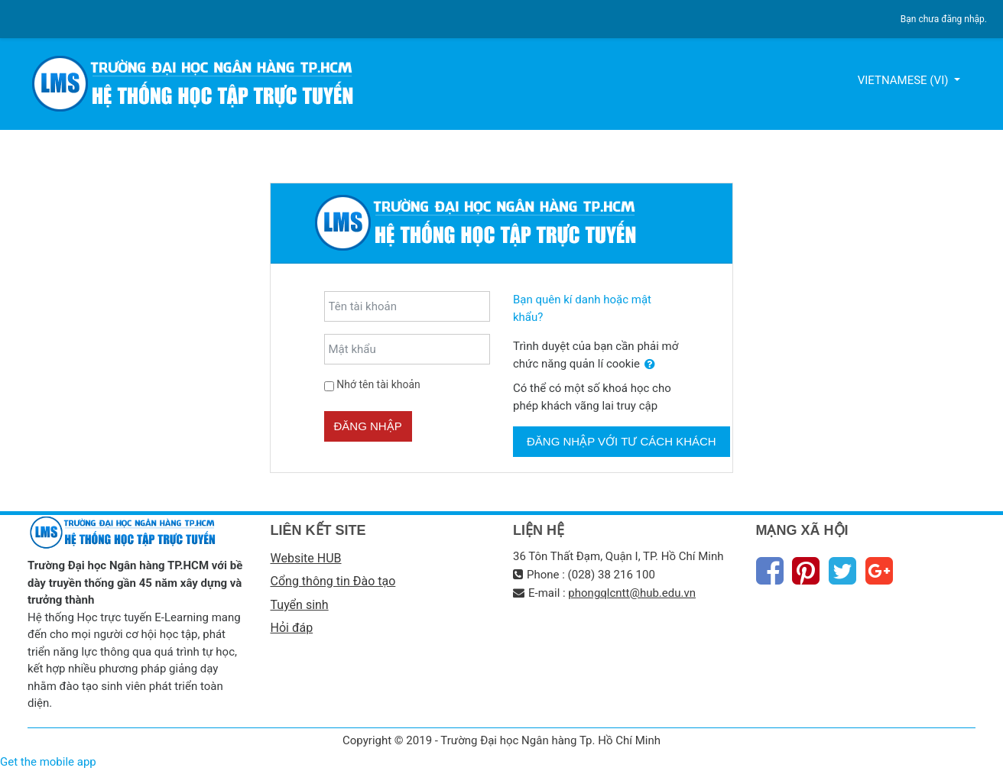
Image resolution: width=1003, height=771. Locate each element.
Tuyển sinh (300, 605)
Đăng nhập (368, 426)
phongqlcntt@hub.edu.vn (632, 593)
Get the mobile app (48, 762)
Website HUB (306, 558)
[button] (650, 364)
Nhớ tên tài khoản (378, 384)
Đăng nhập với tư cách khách (621, 441)
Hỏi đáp (292, 627)
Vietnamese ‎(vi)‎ (905, 80)
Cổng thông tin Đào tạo (333, 581)
